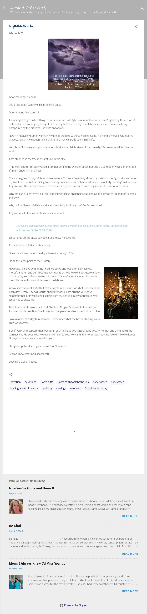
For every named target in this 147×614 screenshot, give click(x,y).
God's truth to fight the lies (73, 382)
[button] (136, 27)
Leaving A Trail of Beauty (28, 7)
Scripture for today (96, 388)
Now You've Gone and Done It (32, 488)
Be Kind (15, 526)
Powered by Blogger (73, 605)
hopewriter (117, 382)
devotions (30, 382)
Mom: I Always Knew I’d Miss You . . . (37, 563)
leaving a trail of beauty (24, 388)
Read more (130, 516)
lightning (47, 388)
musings (61, 388)
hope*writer (100, 382)
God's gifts (47, 382)
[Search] (142, 9)
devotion (15, 382)
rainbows (75, 388)
